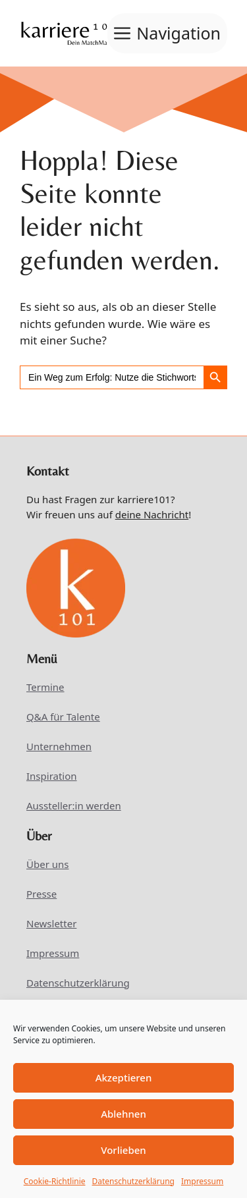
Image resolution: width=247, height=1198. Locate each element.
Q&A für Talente (63, 716)
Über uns (47, 864)
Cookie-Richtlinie (55, 1181)
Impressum (202, 1181)
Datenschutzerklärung (133, 1181)
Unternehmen (59, 746)
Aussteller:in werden (73, 805)
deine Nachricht (151, 514)
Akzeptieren (124, 1077)
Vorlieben (123, 1150)
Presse (41, 893)
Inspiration (51, 775)
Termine (45, 687)
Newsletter (51, 923)
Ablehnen (123, 1113)
